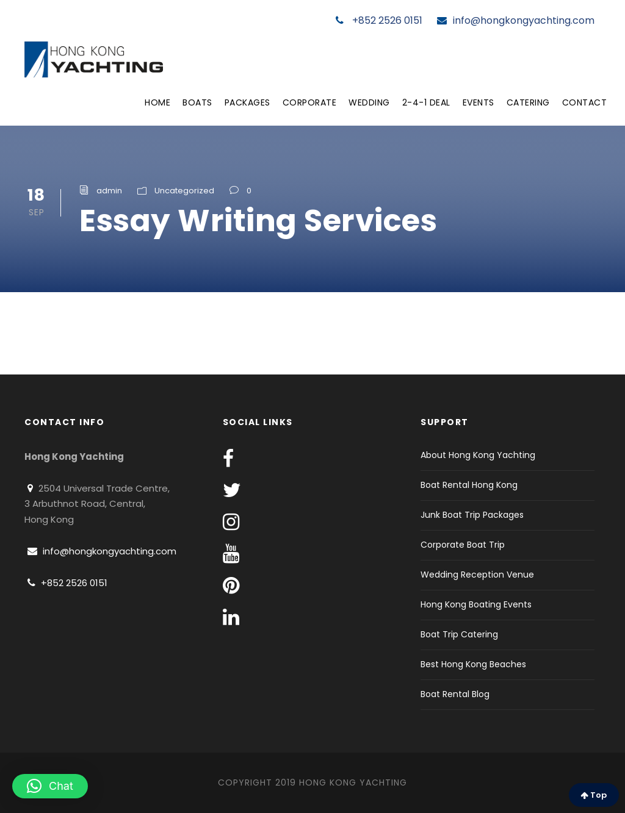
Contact (584, 102)
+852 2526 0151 (379, 20)
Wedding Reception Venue (477, 574)
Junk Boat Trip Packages (472, 515)
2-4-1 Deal (426, 102)
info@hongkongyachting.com (515, 20)
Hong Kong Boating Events (476, 604)
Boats (197, 102)
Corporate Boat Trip (463, 545)
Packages (247, 102)
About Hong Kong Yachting (478, 455)
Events (478, 102)
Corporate (310, 102)
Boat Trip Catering (459, 634)
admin (109, 190)
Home (157, 102)
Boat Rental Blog (455, 694)
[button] (50, 786)
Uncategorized (184, 190)
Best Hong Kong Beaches (473, 664)
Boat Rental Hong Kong (469, 485)
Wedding (369, 102)
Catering (528, 102)
